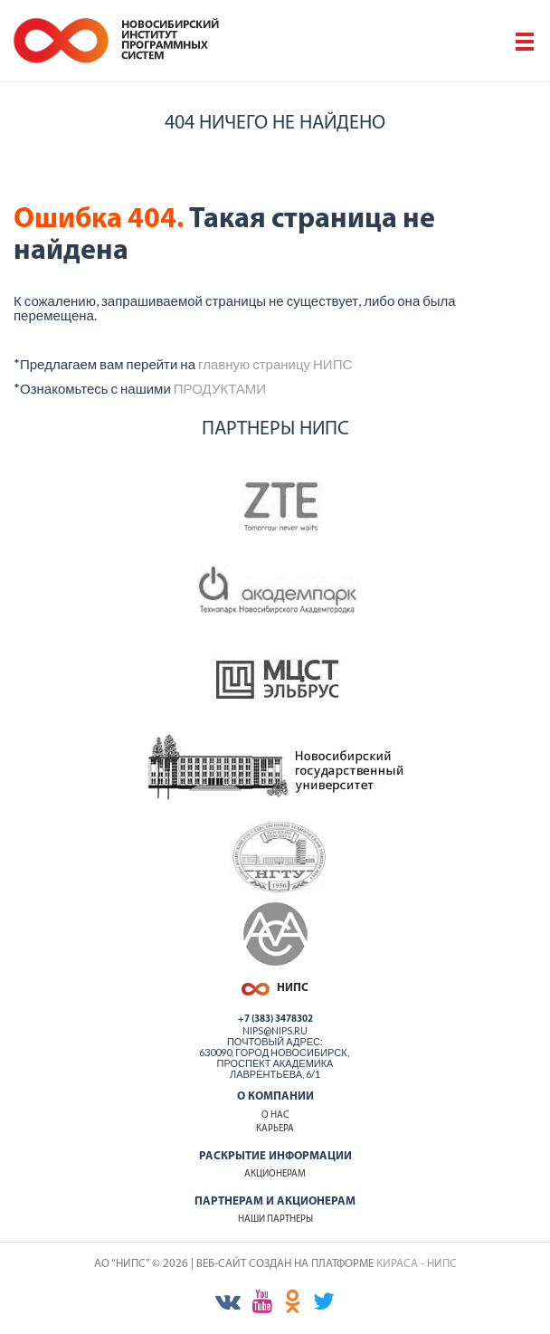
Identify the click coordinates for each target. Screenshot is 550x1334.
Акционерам (275, 1174)
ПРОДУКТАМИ (220, 388)
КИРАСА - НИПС (416, 1264)
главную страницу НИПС (275, 364)
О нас (275, 1115)
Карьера (275, 1129)
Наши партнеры (275, 1219)
